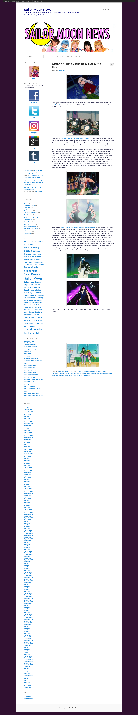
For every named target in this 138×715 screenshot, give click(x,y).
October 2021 (28, 474)
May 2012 (26, 671)
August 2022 (27, 456)
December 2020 (28, 491)
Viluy (75, 375)
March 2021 (27, 486)
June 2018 (27, 544)
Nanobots (55, 373)
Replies (87, 375)
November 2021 (28, 472)
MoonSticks (27, 356)
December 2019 (28, 512)
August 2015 (27, 603)
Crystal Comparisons (30, 344)
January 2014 (28, 636)
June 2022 (27, 460)
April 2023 (27, 446)
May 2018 (26, 546)
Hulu (112, 103)
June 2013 (27, 649)
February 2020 (28, 509)
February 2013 (28, 656)
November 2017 (28, 556)
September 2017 (28, 560)
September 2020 (28, 497)
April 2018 (27, 547)
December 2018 (28, 533)
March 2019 (27, 528)
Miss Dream (27, 351)
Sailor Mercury (78, 373)
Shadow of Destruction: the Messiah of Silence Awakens (77, 227)
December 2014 (28, 617)
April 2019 (27, 526)
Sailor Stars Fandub (29, 377)
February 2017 (28, 572)
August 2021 (27, 477)
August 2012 (27, 666)
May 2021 (26, 483)
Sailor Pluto (29, 315)
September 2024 (28, 423)
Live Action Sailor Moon (30, 212)
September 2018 (28, 539)
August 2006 (27, 687)
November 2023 (28, 437)
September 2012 (28, 664)
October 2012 (28, 663)
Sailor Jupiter (31, 267)
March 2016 (27, 591)
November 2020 (28, 493)
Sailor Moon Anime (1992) (65, 371)
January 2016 (28, 594)
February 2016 (28, 593)
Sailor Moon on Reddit (30, 372)
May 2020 (26, 504)
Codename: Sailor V (29, 205)
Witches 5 (80, 375)
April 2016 (27, 589)
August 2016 (27, 582)
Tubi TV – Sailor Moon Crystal (32, 388)
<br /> (70, 327)
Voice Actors (27, 233)
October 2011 (28, 677)
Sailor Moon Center (29, 367)
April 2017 (27, 568)
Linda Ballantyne (35, 256)
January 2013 (28, 657)
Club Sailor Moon (29, 341)
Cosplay (26, 209)
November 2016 (28, 577)
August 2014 (27, 624)
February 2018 (28, 551)
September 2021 (28, 476)
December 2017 (28, 554)
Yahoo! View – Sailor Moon (31, 393)
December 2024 (28, 421)
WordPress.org (28, 700)
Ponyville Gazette (27, 1)
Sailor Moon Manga (29, 224)
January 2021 (28, 490)
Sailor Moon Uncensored (31, 374)
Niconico (26, 362)
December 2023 (28, 435)
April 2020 (27, 505)
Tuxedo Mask (32, 329)
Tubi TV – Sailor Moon (30, 386)
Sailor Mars (31, 270)
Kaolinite (87, 371)
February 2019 (28, 530)
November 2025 (28, 413)
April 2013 (27, 652)
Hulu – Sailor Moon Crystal (31, 349)
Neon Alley (58, 105)
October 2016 (28, 579)
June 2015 (27, 607)
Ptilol (71, 373)
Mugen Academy (102, 371)
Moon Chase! (27, 353)
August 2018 (27, 540)
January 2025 (28, 420)
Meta (25, 216)
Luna (26, 259)
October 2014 (28, 621)
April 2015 (27, 610)
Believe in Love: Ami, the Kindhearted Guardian (74, 139)
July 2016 (26, 584)
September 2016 (28, 580)
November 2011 (28, 675)
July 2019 (26, 521)
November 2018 (28, 535)
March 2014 (27, 633)
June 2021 (27, 481)
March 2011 (27, 682)
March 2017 (27, 570)
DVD (38, 251)
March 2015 (27, 612)
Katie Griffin (32, 254)
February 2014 (28, 635)
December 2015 (28, 596)
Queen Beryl (32, 264)
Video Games (28, 231)
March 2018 (27, 549)
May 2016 (26, 587)
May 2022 (26, 462)
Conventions (27, 207)
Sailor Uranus (36, 317)
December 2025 (28, 411)
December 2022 (28, 453)
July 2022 (26, 458)
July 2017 (26, 563)
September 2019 (28, 518)
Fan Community (28, 210)
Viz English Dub (32, 333)
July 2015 (26, 605)
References (27, 221)
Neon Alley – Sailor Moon (31, 358)
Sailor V (26, 320)
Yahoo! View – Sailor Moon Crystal (33, 395)
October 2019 (28, 516)
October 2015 (28, 600)
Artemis (27, 241)
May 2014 (26, 629)
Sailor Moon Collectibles (31, 369)
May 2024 (26, 428)
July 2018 (26, 542)
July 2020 (26, 500)
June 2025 (27, 418)
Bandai (33, 241)
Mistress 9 (93, 371)
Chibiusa (28, 244)
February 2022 (28, 467)
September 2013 (28, 643)
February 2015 (28, 614)
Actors (26, 203)
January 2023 (28, 451)
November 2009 (28, 684)
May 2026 (26, 407)
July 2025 (26, 416)
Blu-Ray (40, 241)
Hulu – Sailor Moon (29, 348)
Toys (25, 230)
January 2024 (28, 434)
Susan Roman (28, 324)
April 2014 (27, 631)
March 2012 (27, 673)
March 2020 (27, 507)
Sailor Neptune (35, 312)
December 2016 (28, 575)
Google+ (33, 148)
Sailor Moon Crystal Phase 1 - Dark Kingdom (33, 287)
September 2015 (28, 601)
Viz (42, 330)
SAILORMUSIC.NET (29, 383)
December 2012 (28, 659)
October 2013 (28, 642)
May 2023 (26, 444)
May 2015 (26, 608)
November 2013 (28, 640)
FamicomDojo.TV (15, 1)
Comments (28, 698)
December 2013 (28, 638)
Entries (27, 696)
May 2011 (26, 680)
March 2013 (27, 654)
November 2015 (28, 598)
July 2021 (26, 479)
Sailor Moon (33, 278)
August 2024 (27, 425)
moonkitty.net (28, 355)
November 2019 (28, 514)
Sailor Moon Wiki (29, 376)
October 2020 (28, 495)
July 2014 (26, 626)
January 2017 (28, 574)
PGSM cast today (29, 363)
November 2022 (28, 455)
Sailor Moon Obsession (30, 370)
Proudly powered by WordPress (69, 708)
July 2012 (26, 668)
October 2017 (28, 558)
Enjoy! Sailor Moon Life (30, 346)
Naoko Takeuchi (33, 262)
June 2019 (27, 523)
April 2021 (27, 484)
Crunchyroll (27, 342)
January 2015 (28, 615)
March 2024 (27, 430)
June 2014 (27, 628)
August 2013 (27, 645)
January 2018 (28, 553)
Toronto (32, 326)
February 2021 (28, 488)
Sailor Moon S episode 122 (100, 373)
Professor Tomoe (64, 373)
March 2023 (27, 448)
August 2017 (27, 561)
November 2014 (28, 619)
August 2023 (27, 439)
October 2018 (28, 537)
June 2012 (27, 670)
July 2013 (26, 647)
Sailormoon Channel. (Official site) (33, 379)
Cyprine (81, 371)
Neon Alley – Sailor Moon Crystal (33, 360)
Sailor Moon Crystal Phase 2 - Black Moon (33, 292)
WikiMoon (27, 391)
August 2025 (27, 414)
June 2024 (27, 427)
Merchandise (27, 214)
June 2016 (27, 586)
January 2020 (28, 511)
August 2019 (27, 519)
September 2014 (28, 622)
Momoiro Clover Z (34, 259)
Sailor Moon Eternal (31, 300)
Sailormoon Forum (29, 381)
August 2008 (27, 685)
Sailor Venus (35, 320)
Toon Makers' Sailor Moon (31, 228)
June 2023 (27, 442)
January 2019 (28, 532)
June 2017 (27, 565)
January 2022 (28, 469)
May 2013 (26, 650)
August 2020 (27, 498)
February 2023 (28, 449)
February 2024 (28, 432)
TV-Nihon (26, 390)
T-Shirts (37, 324)
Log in (26, 694)
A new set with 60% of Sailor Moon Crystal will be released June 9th (33, 172)
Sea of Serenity (28, 384)
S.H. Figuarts (40, 264)
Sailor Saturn (69, 375)
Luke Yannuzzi (28, 170)
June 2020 (27, 502)
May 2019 (26, 525)
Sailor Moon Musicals (30, 226)
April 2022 (27, 463)
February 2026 (28, 409)
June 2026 (27, 406)
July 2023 (26, 441)
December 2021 (28, 470)
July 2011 (26, 678)
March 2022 (27, 465)
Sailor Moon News (38, 1)
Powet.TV (6, 1)
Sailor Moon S (87, 373)
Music (26, 262)
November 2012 (28, 661)
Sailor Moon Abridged (30, 365)
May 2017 (26, 567)
